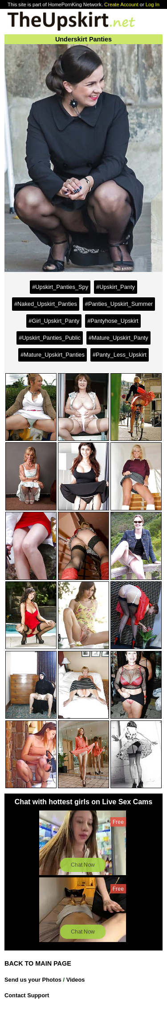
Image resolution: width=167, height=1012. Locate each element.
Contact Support (26, 995)
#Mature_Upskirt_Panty (118, 337)
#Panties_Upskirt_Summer (119, 303)
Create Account (121, 4)
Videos (75, 979)
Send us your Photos (32, 979)
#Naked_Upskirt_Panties (45, 303)
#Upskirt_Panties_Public (50, 337)
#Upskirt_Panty (115, 287)
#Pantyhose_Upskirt (112, 320)
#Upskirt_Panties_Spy (60, 287)
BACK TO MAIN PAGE (37, 963)
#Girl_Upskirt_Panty (54, 320)
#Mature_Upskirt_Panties (52, 354)
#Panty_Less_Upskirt (120, 354)
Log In (152, 4)
